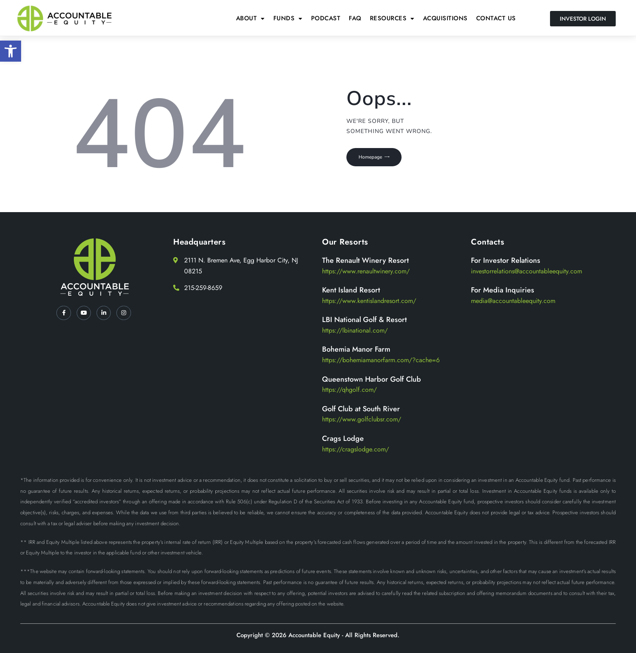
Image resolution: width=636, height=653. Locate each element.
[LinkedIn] (105, 314)
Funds (288, 18)
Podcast (326, 18)
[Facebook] (61, 314)
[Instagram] (126, 314)
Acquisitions (445, 18)
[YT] (83, 314)
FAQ (355, 18)
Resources (392, 18)
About (250, 18)
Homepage (374, 158)
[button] (10, 51)
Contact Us (496, 18)
